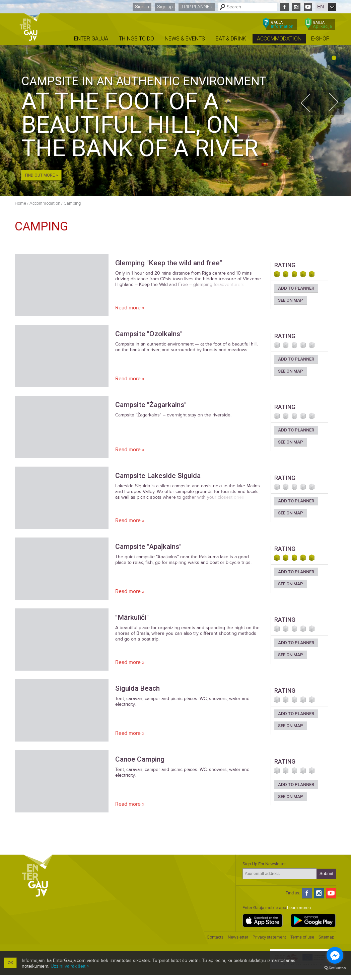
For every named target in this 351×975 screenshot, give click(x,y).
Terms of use (302, 937)
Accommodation (44, 203)
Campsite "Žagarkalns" (151, 405)
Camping (72, 203)
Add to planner (296, 288)
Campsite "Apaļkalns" (148, 547)
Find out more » (41, 175)
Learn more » (299, 907)
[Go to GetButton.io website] (335, 968)
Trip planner (197, 6)
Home (20, 203)
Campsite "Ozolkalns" (149, 334)
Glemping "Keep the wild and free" (168, 263)
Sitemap (326, 937)
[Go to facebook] (335, 955)
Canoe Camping (139, 759)
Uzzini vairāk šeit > (70, 966)
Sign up (165, 6)
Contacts (215, 937)
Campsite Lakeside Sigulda (158, 476)
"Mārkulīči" (132, 617)
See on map (290, 300)
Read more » (129, 307)
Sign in (142, 6)
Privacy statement (269, 937)
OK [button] (10, 962)
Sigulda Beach (137, 688)
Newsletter (238, 937)
